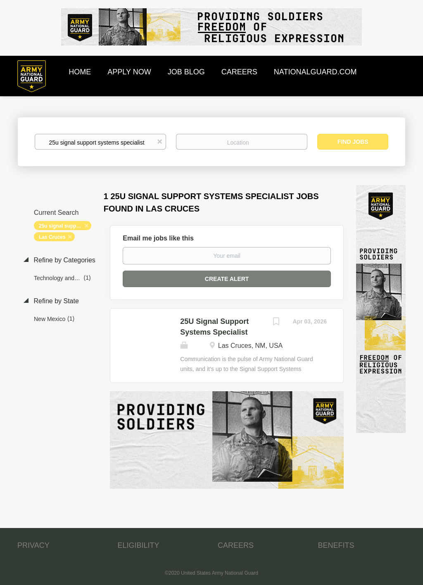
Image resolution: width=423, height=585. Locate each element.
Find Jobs (352, 141)
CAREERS (236, 545)
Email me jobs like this (158, 238)
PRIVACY (33, 545)
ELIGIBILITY (138, 545)
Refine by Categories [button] (63, 260)
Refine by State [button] (55, 300)
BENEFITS (336, 545)
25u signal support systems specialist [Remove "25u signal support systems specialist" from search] (65, 226)
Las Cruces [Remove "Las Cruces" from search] (52, 237)
